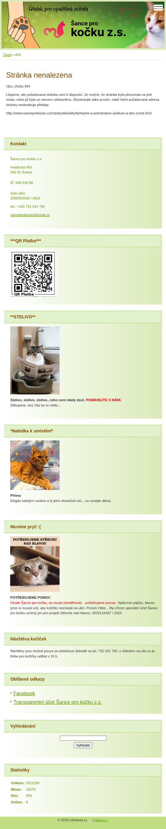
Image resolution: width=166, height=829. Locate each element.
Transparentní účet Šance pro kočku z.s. (57, 702)
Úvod (7, 55)
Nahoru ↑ (101, 820)
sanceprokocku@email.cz (30, 215)
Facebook (24, 693)
